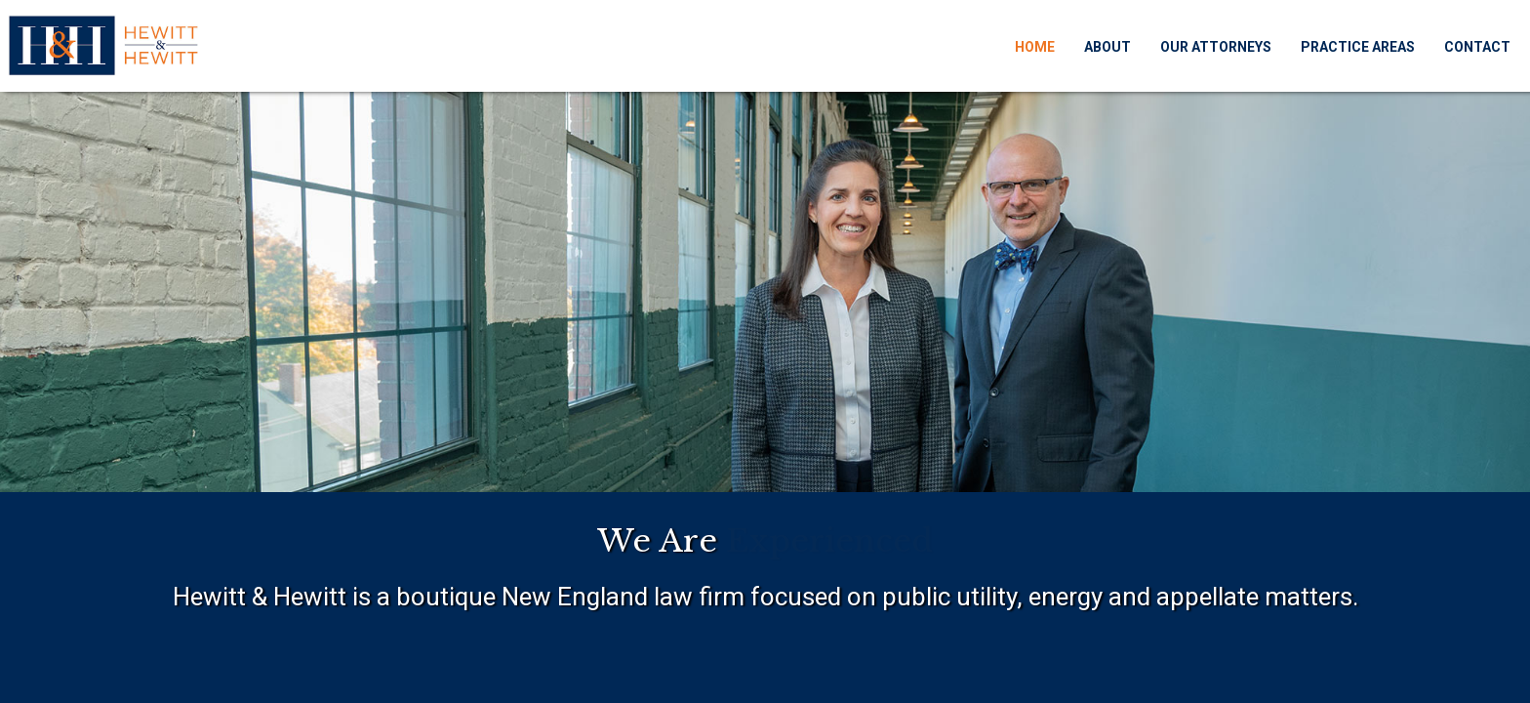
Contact (1453, 40)
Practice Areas (1333, 40)
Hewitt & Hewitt (246, 671)
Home (1010, 40)
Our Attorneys (1191, 40)
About (1083, 40)
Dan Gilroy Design (1323, 671)
